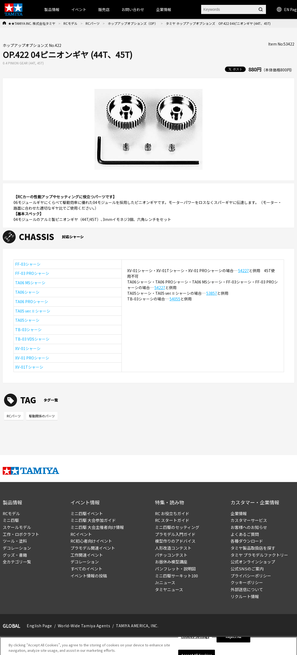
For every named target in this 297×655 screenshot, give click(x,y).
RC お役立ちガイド (172, 513)
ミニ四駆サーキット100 (176, 575)
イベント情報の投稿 (88, 575)
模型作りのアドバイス (175, 541)
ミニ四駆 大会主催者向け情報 (97, 527)
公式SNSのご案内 (247, 568)
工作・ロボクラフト (21, 534)
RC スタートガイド (172, 520)
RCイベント (81, 534)
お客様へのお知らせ (249, 527)
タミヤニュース (169, 589)
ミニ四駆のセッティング (177, 527)
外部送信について (247, 589)
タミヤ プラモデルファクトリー (259, 555)
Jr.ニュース (165, 582)
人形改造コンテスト (173, 548)
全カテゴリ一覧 (17, 561)
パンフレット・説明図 (175, 568)
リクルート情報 (245, 596)
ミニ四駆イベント (86, 513)
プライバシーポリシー (251, 575)
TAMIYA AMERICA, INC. (137, 625)
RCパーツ (93, 23)
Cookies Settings (195, 638)
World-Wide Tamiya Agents (84, 625)
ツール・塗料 (15, 541)
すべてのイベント (86, 568)
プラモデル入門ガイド (175, 534)
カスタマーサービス (249, 520)
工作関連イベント (86, 555)
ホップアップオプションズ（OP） (133, 23)
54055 (175, 298)
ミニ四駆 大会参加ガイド (93, 520)
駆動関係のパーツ (42, 416)
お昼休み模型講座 (171, 561)
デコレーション (17, 548)
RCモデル (70, 23)
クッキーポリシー (247, 582)
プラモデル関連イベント (92, 548)
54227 (243, 270)
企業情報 (239, 513)
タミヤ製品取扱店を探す (253, 548)
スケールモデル (17, 527)
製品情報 (51, 9)
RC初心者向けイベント (91, 541)
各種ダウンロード (247, 541)
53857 (211, 293)
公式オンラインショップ (253, 561)
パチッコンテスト (171, 555)
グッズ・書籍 (15, 555)
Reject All (233, 638)
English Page (39, 625)
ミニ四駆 (11, 520)
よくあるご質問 (245, 534)
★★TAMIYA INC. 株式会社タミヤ (31, 23)
